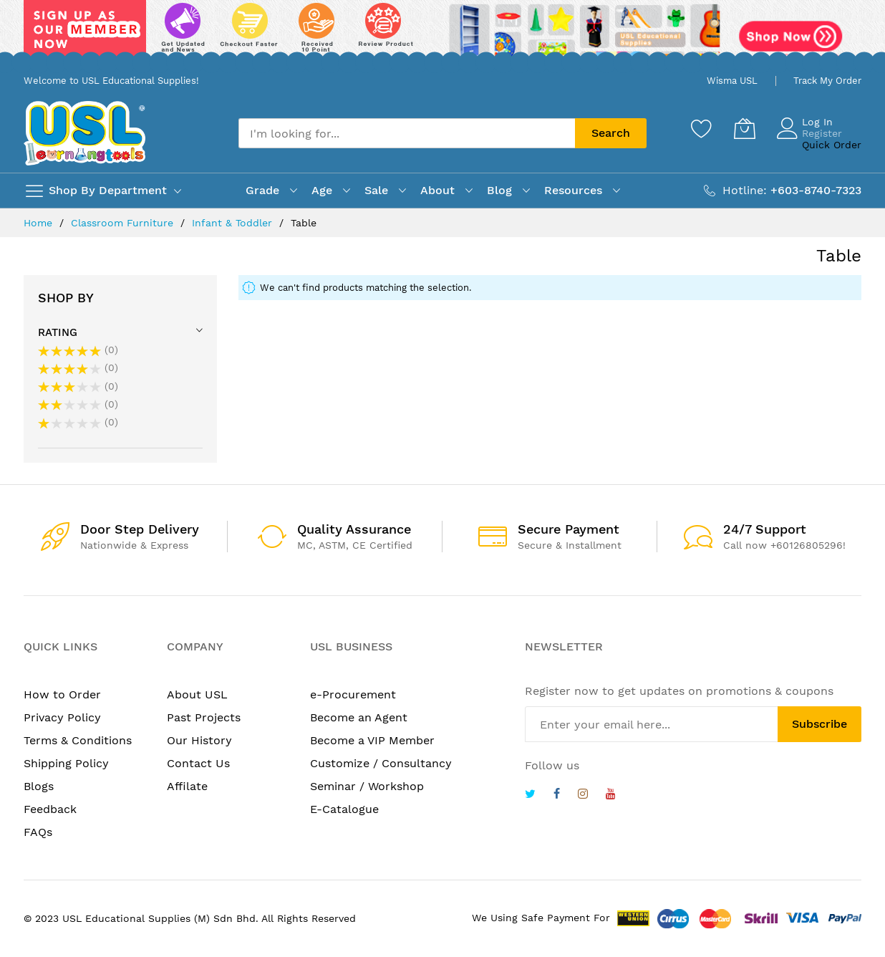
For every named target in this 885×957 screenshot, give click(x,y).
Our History (199, 740)
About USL (197, 694)
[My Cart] (744, 128)
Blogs (39, 786)
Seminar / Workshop (367, 786)
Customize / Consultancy (381, 763)
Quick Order (831, 144)
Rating (57, 332)
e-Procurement (353, 694)
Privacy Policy (62, 717)
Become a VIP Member (372, 740)
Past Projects (204, 717)
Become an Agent (358, 717)
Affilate (187, 786)
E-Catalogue (344, 809)
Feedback (50, 809)
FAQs (38, 832)
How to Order (62, 694)
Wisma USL (732, 80)
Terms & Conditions (78, 740)
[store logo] (84, 133)
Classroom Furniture (124, 223)
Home (40, 223)
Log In (817, 122)
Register (822, 133)
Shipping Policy (66, 763)
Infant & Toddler (234, 223)
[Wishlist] (701, 128)
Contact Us (198, 763)
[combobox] (406, 133)
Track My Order (827, 80)
